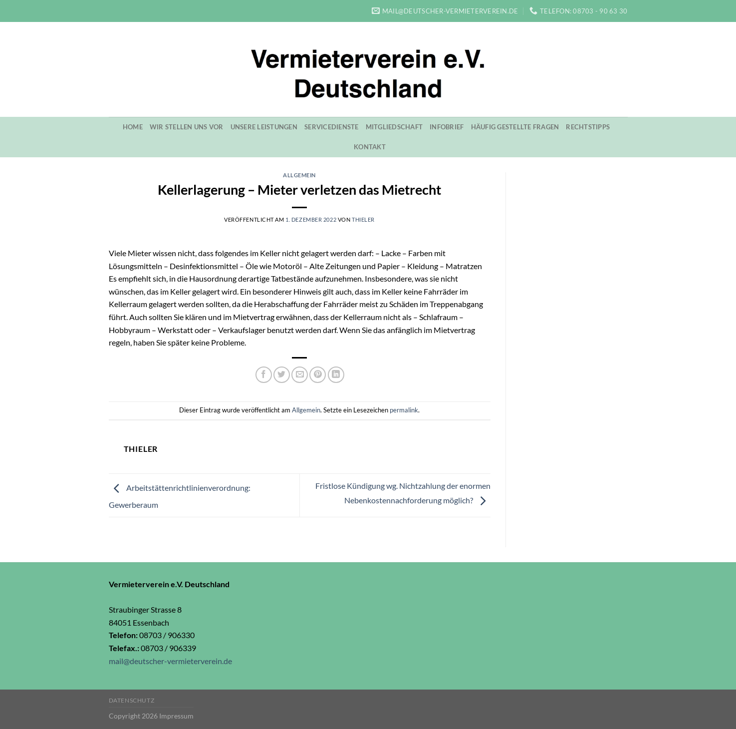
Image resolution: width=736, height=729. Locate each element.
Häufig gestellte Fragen (515, 127)
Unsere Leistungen (264, 127)
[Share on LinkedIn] (336, 374)
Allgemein (299, 175)
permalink (404, 410)
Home (133, 127)
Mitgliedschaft (394, 127)
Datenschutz (132, 700)
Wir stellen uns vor (187, 127)
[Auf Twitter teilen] (281, 374)
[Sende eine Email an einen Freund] (299, 374)
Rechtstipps (588, 127)
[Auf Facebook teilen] (263, 374)
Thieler (363, 219)
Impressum (176, 716)
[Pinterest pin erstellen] (317, 374)
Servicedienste (331, 127)
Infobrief (447, 127)
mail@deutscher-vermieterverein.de (170, 661)
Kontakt (370, 147)
